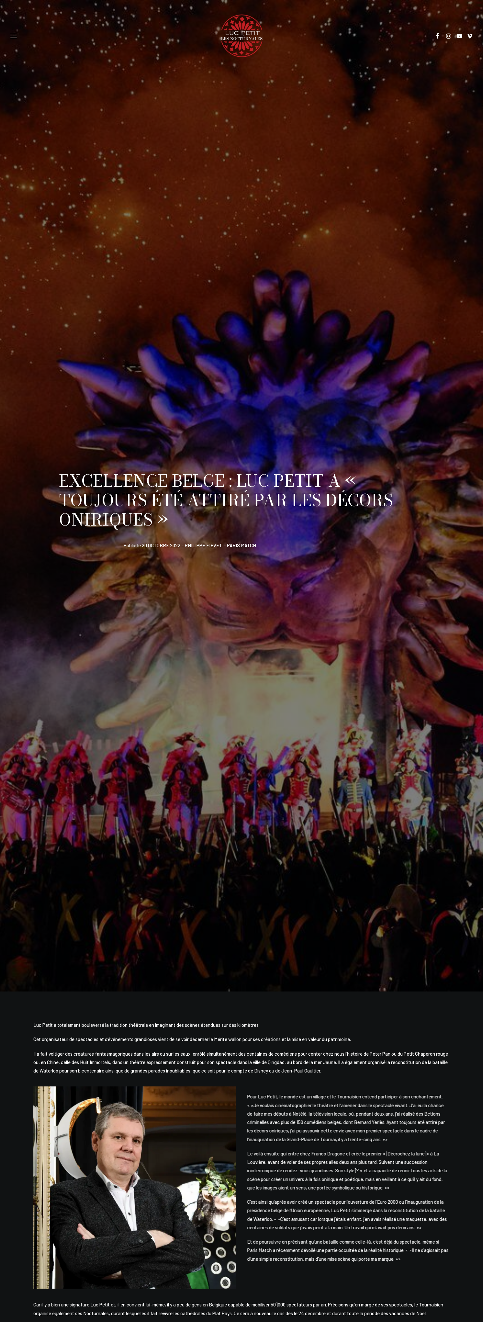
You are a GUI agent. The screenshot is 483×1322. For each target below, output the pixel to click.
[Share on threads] (214, 966)
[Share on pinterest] (227, 966)
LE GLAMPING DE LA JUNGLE (94, 1102)
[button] (440, 36)
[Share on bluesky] (268, 966)
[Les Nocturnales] (241, 36)
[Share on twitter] (200, 966)
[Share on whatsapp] (254, 966)
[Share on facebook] (186, 966)
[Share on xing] (281, 966)
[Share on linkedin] (241, 966)
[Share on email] (295, 966)
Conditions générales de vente (263, 1243)
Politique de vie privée (211, 1243)
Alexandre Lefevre (252, 1283)
